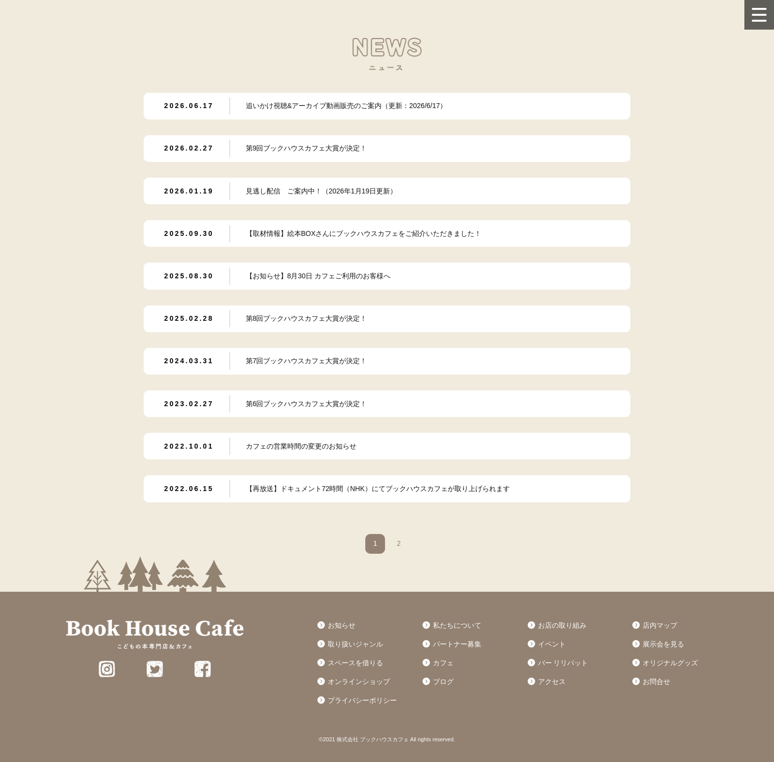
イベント (552, 644)
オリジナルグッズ (670, 663)
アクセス (552, 682)
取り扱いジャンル (355, 644)
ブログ (443, 682)
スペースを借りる (355, 663)
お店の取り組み (562, 625)
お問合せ (656, 682)
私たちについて (457, 625)
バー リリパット (563, 663)
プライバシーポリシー (362, 700)
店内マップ (660, 625)
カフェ (443, 663)
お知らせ (341, 625)
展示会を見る (663, 644)
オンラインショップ (359, 682)
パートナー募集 (457, 644)
